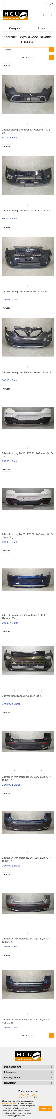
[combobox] (28, 49)
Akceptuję (45, 1108)
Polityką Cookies (8, 1103)
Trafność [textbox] (7, 50)
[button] (50, 3)
